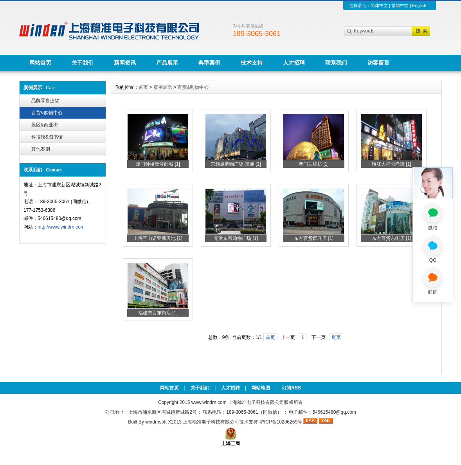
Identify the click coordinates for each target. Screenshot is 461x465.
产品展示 (167, 62)
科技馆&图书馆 (47, 137)
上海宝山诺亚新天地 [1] (157, 238)
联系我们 (336, 62)
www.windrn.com (209, 402)
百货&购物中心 (47, 112)
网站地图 (260, 388)
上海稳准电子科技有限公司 (211, 422)
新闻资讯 (125, 62)
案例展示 (162, 87)
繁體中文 (400, 5)
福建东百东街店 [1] (158, 312)
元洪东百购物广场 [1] (236, 238)
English (419, 5)
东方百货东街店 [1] (391, 238)
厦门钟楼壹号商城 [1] (158, 164)
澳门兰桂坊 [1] (314, 164)
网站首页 (40, 62)
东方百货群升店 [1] (313, 238)
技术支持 (252, 62)
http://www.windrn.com (61, 227)
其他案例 (40, 149)
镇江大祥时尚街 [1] (391, 164)
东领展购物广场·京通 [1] (236, 164)
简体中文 (379, 5)
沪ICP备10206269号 (280, 422)
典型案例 (209, 62)
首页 (143, 87)
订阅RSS (291, 388)
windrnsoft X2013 (163, 422)
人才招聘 (294, 62)
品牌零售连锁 (45, 100)
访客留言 (378, 62)
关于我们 (83, 62)
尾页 (336, 337)
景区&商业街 (44, 125)
